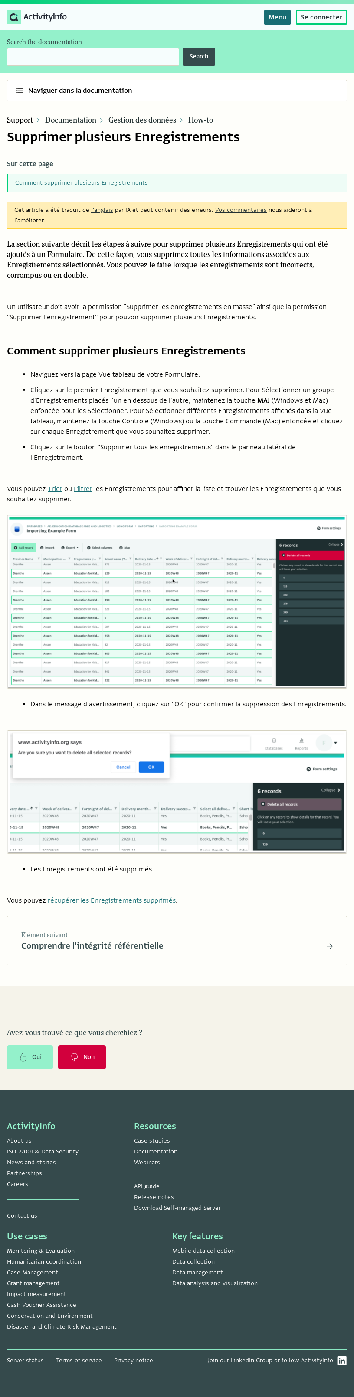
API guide (147, 1186)
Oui (30, 1057)
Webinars (147, 1162)
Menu (277, 17)
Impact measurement (36, 1294)
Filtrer (83, 488)
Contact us (22, 1216)
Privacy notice (133, 1360)
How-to (200, 120)
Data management (197, 1272)
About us (19, 1141)
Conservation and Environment (50, 1316)
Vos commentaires (241, 210)
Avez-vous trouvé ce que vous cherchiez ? (74, 1033)
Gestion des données (142, 120)
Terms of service (79, 1360)
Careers (17, 1184)
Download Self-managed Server (177, 1208)
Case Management (32, 1272)
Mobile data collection (203, 1251)
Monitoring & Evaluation (41, 1251)
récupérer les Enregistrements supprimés (112, 900)
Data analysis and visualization (215, 1283)
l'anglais (102, 210)
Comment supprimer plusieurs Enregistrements (81, 183)
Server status (25, 1360)
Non (82, 1057)
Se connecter (321, 17)
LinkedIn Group (251, 1360)
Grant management (33, 1283)
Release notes (154, 1197)
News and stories (31, 1162)
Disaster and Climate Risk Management (62, 1326)
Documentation (70, 120)
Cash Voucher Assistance (41, 1305)
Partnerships (24, 1173)
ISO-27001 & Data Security (43, 1151)
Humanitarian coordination (44, 1261)
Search (199, 56)
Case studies (152, 1141)
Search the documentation (44, 42)
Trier (55, 488)
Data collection (193, 1261)
